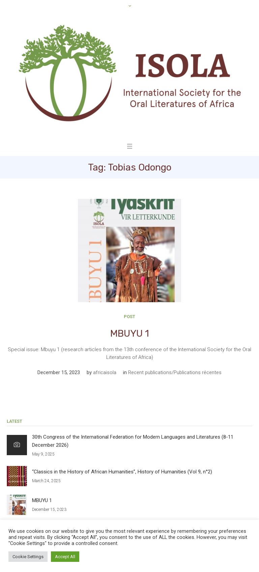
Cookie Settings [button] (28, 556)
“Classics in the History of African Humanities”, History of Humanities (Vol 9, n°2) (122, 472)
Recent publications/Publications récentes (175, 372)
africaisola (104, 372)
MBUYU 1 (129, 333)
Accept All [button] (65, 556)
